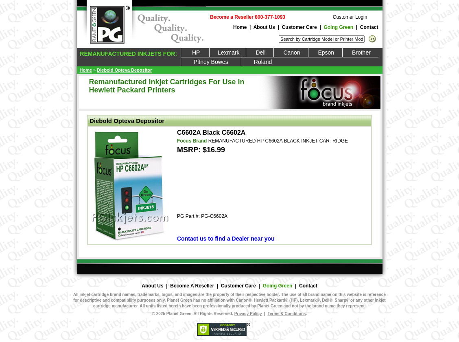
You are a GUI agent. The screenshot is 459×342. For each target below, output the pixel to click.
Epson (325, 52)
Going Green (338, 27)
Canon (291, 52)
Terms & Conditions (286, 313)
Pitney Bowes (211, 62)
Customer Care (299, 27)
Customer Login (350, 17)
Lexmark (228, 52)
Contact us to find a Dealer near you (226, 238)
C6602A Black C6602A (211, 132)
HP (195, 52)
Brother (361, 52)
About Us (264, 27)
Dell (259, 52)
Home (240, 27)
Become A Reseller (192, 286)
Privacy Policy (248, 313)
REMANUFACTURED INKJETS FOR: (128, 53)
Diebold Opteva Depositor (124, 70)
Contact (369, 27)
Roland (263, 62)
